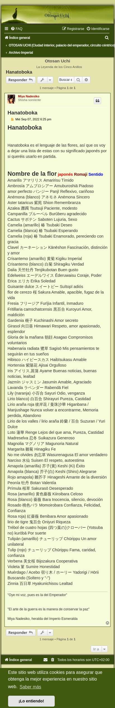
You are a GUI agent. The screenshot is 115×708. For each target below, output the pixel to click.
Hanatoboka (19, 71)
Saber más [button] (30, 686)
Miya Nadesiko (28, 96)
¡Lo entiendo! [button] (31, 701)
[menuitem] (16, 29)
